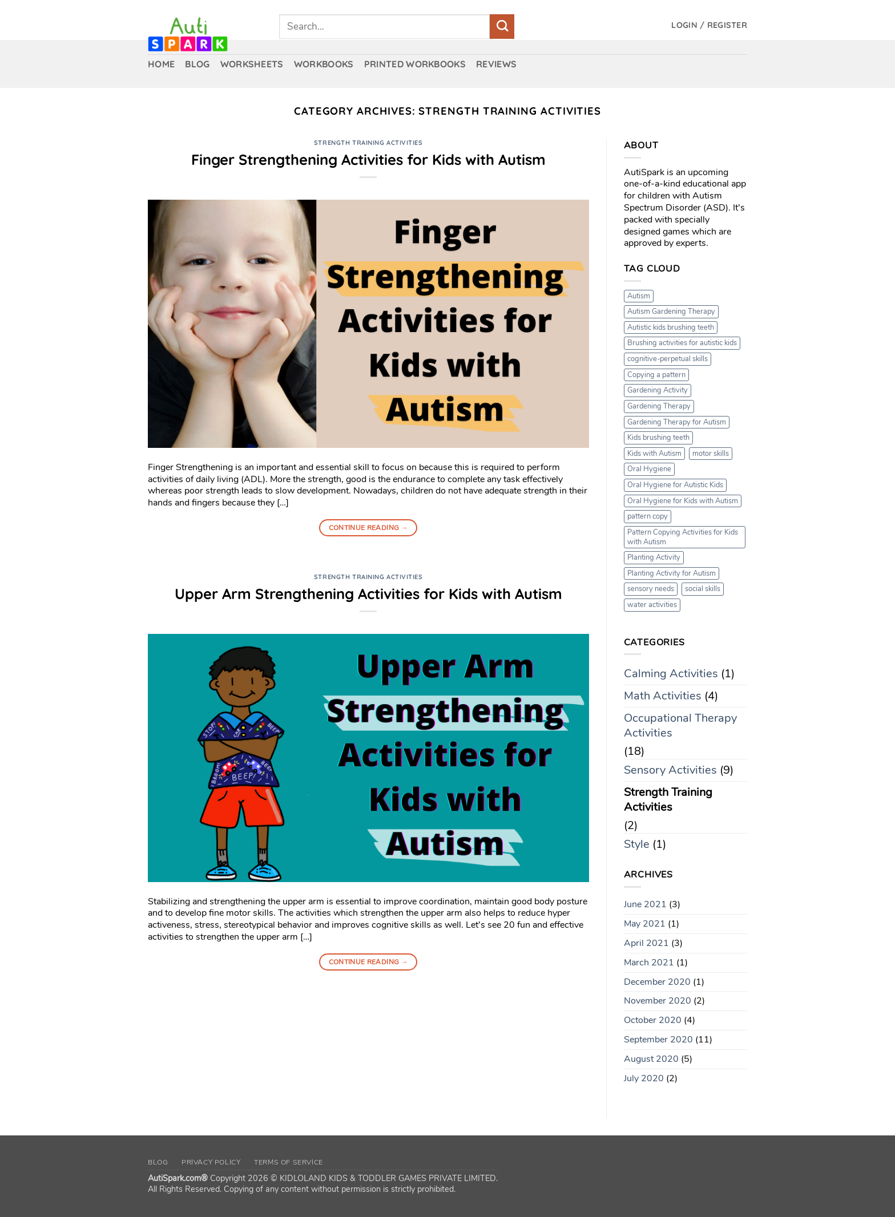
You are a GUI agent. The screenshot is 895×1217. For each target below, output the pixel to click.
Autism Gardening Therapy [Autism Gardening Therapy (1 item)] (671, 311)
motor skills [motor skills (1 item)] (710, 453)
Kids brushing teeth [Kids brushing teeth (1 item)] (658, 437)
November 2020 (657, 1000)
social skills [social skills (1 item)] (702, 589)
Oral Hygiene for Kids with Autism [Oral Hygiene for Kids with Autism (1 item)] (682, 501)
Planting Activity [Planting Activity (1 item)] (653, 557)
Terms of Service (288, 1162)
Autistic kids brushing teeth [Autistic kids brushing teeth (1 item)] (670, 327)
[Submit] (502, 26)
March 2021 (649, 962)
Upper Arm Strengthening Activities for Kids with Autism (368, 593)
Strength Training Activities (368, 143)
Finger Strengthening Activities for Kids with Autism (368, 159)
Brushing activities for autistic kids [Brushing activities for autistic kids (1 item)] (682, 343)
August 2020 (651, 1059)
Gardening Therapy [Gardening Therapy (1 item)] (659, 406)
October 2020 (653, 1020)
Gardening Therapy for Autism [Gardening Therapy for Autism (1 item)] (676, 422)
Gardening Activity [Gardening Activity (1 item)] (657, 390)
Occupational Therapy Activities (680, 725)
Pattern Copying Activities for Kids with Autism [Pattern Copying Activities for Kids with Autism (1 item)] (682, 537)
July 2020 (644, 1078)
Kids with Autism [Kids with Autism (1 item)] (654, 453)
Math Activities (663, 695)
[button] (709, 25)
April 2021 (646, 943)
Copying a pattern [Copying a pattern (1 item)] (656, 375)
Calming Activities (671, 673)
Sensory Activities (670, 770)
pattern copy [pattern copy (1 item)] (647, 516)
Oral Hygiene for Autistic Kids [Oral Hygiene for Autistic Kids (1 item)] (675, 485)
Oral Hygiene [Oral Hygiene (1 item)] (649, 469)
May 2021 (645, 923)
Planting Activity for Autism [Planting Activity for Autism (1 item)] (671, 573)
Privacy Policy (211, 1162)
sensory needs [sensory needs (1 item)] (650, 589)
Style (637, 844)
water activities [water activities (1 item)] (652, 605)
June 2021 (645, 904)
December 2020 (657, 982)
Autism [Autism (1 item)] (638, 296)
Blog (158, 1162)
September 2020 (658, 1039)
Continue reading (369, 528)
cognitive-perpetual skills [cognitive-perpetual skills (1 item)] (667, 359)
